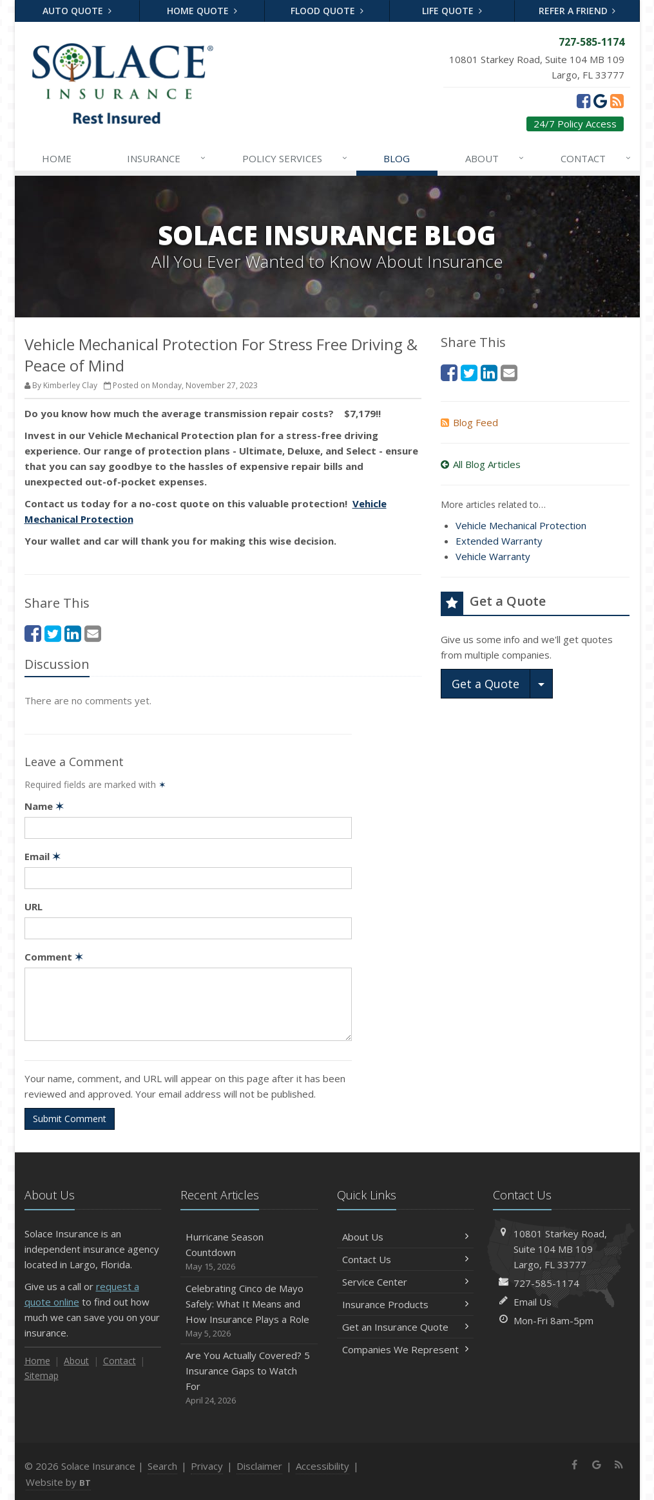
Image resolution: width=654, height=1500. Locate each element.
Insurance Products (405, 1304)
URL (33, 906)
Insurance (167, 158)
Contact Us (405, 1259)
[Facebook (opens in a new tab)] (583, 100)
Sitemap (41, 1375)
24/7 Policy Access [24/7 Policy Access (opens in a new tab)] (575, 123)
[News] (617, 100)
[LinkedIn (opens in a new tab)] (72, 633)
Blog (396, 158)
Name (44, 806)
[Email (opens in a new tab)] (92, 633)
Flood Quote (327, 11)
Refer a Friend (577, 11)
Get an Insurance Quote (405, 1326)
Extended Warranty (499, 540)
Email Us (533, 1301)
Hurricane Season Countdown (249, 1251)
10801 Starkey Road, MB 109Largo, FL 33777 (560, 1249)
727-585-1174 (546, 1283)
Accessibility (322, 1465)
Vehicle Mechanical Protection (521, 525)
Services (295, 158)
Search (162, 1465)
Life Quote (452, 11)
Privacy (207, 1465)
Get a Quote (485, 683)
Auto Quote (77, 11)
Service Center (405, 1281)
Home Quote (202, 11)
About (495, 158)
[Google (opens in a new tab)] (600, 100)
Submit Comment (69, 1118)
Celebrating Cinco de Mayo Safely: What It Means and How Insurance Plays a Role (249, 1311)
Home (57, 158)
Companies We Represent (405, 1349)
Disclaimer (259, 1465)
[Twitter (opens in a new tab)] (52, 633)
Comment (53, 956)
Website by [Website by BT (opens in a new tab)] (58, 1482)
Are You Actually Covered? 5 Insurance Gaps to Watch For (249, 1378)
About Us (405, 1236)
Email (42, 856)
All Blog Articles (481, 464)
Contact (596, 158)
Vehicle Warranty (493, 556)
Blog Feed (469, 422)
